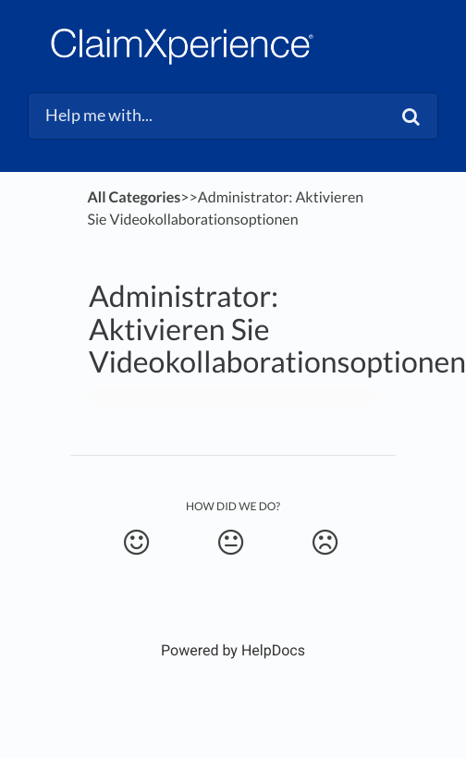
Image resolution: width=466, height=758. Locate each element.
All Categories (133, 197)
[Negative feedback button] (325, 543)
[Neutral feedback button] (230, 543)
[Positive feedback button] (136, 543)
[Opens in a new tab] (233, 650)
